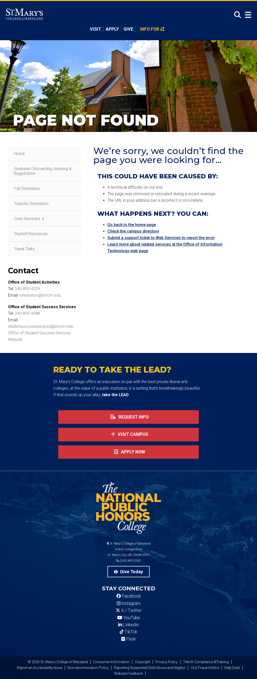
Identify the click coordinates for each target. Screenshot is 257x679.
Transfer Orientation (31, 203)
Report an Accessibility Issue (39, 668)
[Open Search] (236, 15)
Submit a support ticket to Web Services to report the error (161, 237)
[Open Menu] (247, 15)
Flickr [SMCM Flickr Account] (128, 639)
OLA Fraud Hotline (205, 668)
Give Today (128, 571)
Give (128, 29)
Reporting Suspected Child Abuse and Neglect (149, 668)
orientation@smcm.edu (40, 295)
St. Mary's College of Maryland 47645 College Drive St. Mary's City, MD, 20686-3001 (128, 549)
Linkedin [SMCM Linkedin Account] (128, 624)
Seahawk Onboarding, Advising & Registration (43, 171)
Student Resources (31, 233)
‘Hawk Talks (24, 248)
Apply (112, 29)
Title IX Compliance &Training (206, 662)
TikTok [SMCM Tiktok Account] (128, 631)
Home (19, 153)
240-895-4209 (27, 288)
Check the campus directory (133, 231)
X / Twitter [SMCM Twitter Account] (129, 610)
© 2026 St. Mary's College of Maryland (58, 662)
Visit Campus (128, 434)
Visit (95, 29)
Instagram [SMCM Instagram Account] (129, 603)
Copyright (142, 662)
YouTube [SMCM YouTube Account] (128, 617)
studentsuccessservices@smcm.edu (40, 326)
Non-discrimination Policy (88, 668)
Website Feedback (128, 673)
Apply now (128, 451)
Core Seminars (27, 218)
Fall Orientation (27, 188)
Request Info (128, 417)
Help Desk (232, 668)
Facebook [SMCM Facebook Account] (128, 596)
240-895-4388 (27, 313)
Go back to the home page (131, 224)
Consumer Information (111, 662)
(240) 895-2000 (128, 560)
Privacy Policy (166, 662)
